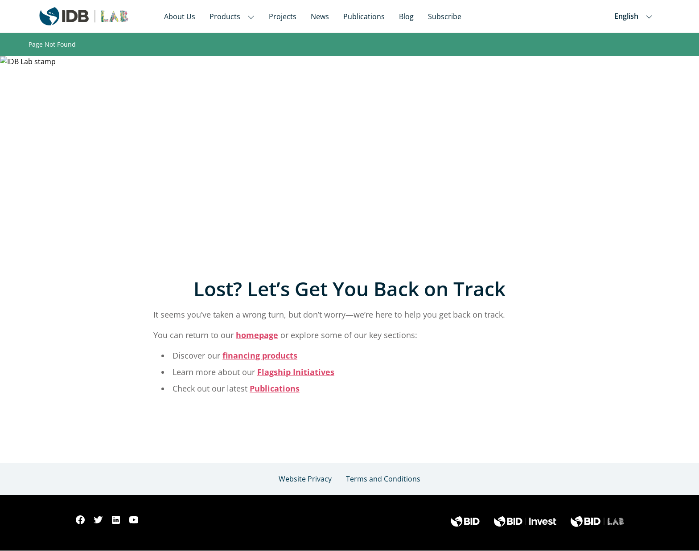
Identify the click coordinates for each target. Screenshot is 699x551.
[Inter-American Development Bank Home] (83, 16)
